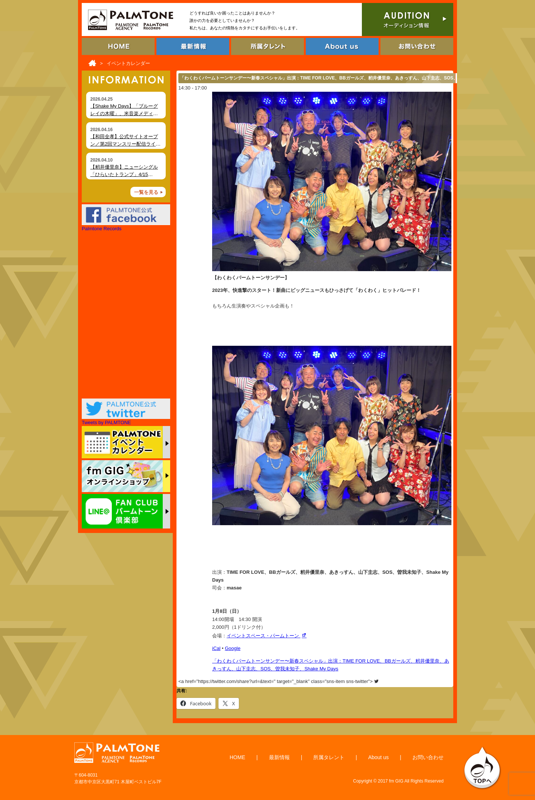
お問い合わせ (428, 757)
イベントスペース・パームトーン (267, 635)
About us (378, 757)
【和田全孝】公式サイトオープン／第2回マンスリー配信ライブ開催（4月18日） (125, 144)
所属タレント (328, 757)
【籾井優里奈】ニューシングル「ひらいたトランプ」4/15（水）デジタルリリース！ (124, 174)
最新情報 (279, 757)
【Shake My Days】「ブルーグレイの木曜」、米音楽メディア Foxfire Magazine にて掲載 (124, 113)
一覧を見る (146, 192)
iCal (216, 648)
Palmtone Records (101, 228)
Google (232, 648)
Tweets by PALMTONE (106, 422)
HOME (237, 757)
